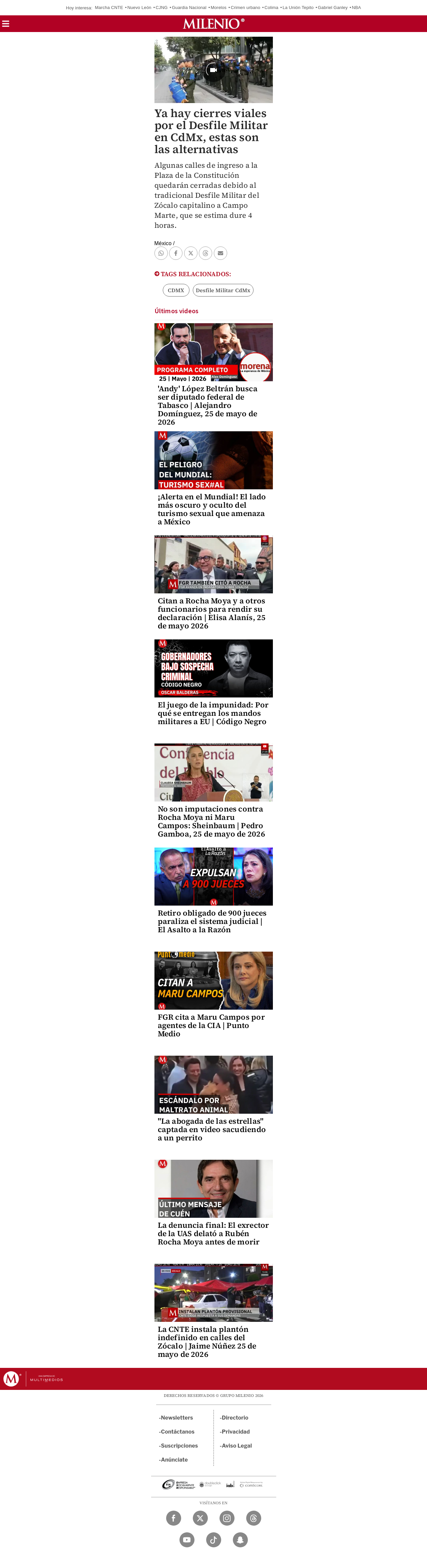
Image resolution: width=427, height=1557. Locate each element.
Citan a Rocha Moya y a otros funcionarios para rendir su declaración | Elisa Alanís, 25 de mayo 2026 (212, 613)
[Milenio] (214, 23)
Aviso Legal (237, 1446)
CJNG (161, 7)
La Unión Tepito (298, 7)
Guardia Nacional (189, 7)
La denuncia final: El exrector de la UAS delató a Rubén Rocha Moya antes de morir (213, 1233)
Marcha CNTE (109, 7)
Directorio (235, 1418)
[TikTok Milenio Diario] (213, 1539)
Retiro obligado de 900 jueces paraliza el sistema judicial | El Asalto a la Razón (212, 921)
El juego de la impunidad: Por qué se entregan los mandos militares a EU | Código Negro (213, 713)
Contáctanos (178, 1432)
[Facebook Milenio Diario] (173, 1518)
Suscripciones (179, 1446)
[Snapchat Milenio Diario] (240, 1539)
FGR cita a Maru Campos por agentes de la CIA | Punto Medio (211, 1025)
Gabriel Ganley (333, 7)
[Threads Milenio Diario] (253, 1518)
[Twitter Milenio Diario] (200, 1518)
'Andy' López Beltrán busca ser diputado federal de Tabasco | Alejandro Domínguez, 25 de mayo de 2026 (208, 405)
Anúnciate (174, 1460)
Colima (272, 7)
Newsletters (177, 1418)
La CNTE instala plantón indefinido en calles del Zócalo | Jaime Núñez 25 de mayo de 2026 (207, 1342)
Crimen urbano (246, 7)
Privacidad (236, 1432)
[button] (6, 26)
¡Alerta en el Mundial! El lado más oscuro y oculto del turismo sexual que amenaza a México (212, 509)
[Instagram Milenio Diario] (227, 1518)
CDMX (176, 290)
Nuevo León (139, 7)
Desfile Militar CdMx (223, 290)
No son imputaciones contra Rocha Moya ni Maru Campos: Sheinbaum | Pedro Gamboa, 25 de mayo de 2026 (211, 821)
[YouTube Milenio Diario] (186, 1539)
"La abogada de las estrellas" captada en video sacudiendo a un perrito (212, 1129)
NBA (356, 7)
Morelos (218, 7)
